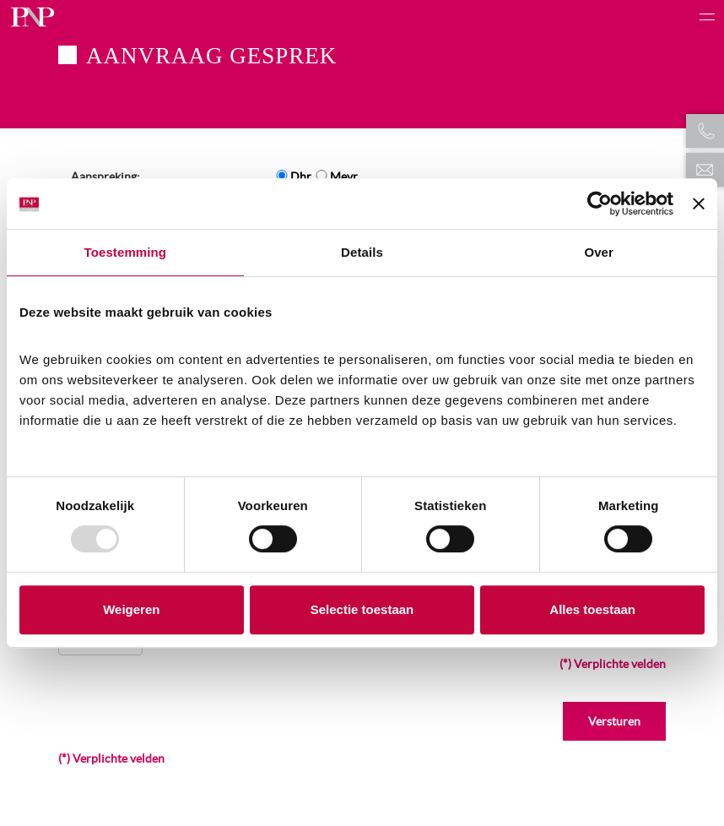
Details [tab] (362, 252)
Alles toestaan (592, 609)
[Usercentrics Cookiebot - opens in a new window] (599, 203)
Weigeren (131, 609)
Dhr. (301, 176)
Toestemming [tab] (125, 252)
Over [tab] (598, 252)
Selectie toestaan (362, 609)
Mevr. (344, 176)
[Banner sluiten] (699, 203)
